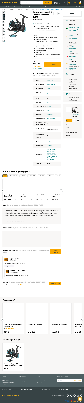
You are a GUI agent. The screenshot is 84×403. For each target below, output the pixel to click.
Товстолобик (51, 159)
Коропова (17, 7)
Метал (49, 110)
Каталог (12, 9)
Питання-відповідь (71, 132)
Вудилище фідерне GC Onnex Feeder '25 (9, 195)
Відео (67, 130)
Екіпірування (61, 7)
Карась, (49, 153)
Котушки (20, 9)
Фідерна (47, 7)
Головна (4, 9)
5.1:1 (48, 102)
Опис (67, 127)
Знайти (47, 2)
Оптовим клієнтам (63, 389)
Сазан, (49, 158)
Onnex (49, 141)
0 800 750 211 (6, 380)
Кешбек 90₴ (37, 66)
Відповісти (9, 266)
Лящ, (48, 151)
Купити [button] (53, 65)
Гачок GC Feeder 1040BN (56, 195)
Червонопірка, (51, 154)
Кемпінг (69, 7)
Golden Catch (51, 80)
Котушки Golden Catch (31, 9)
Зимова (54, 7)
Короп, (49, 149)
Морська (40, 7)
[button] (69, 3)
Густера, (52, 151)
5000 (48, 88)
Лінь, (53, 153)
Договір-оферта (46, 389)
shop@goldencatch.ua (7, 384)
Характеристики (70, 125)
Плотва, (53, 149)
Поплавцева (32, 7)
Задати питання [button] (56, 251)
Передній (50, 114)
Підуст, (49, 156)
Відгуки (68, 135)
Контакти (80, 389)
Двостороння (51, 118)
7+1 (48, 93)
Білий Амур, (54, 158)
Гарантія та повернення (26, 389)
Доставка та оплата (6, 389)
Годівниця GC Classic (41, 195)
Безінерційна (51, 84)
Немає (49, 106)
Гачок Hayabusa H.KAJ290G (24, 195)
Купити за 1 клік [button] (37, 68)
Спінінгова (24, 7)
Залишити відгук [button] (55, 283)
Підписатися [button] (77, 380)
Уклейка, (54, 156)
